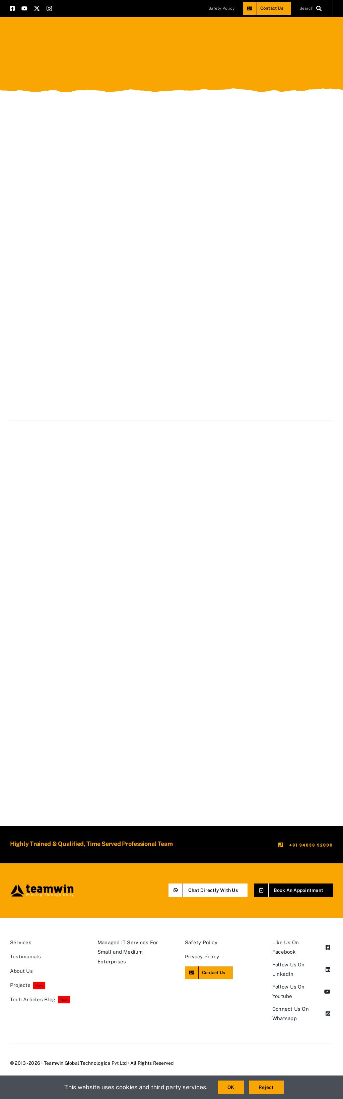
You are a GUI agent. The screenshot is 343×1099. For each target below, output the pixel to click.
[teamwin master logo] (42, 886)
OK (230, 1087)
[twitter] (37, 8)
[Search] (312, 8)
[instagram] (49, 8)
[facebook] (12, 8)
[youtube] (24, 8)
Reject (266, 1087)
